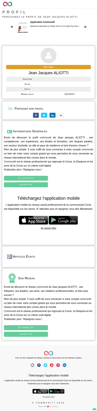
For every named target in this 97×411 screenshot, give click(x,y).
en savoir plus (48, 228)
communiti (45, 137)
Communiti (10, 161)
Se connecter (26, 178)
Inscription (25, 185)
